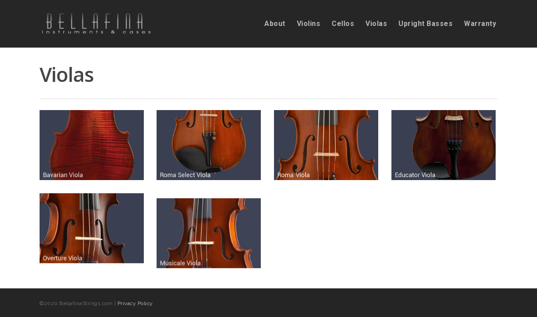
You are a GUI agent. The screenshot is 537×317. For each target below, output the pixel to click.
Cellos (343, 23)
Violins (309, 23)
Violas (376, 23)
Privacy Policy (135, 303)
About (274, 23)
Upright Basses (425, 23)
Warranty (480, 23)
